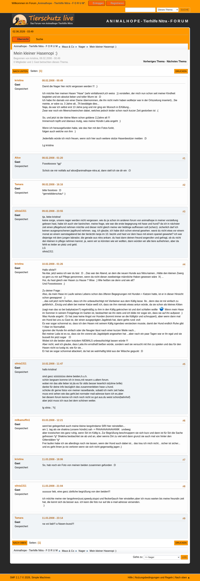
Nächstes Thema (176, 61)
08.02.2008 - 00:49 (52, 80)
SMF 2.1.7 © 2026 (20, 577)
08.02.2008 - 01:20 (52, 158)
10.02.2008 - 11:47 (52, 363)
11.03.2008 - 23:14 (52, 518)
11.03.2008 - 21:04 (52, 486)
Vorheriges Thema (154, 61)
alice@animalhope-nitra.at (85, 170)
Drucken (181, 71)
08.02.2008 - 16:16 (52, 184)
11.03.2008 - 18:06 (52, 459)
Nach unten (20, 71)
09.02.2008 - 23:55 (52, 211)
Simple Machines (40, 577)
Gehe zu (137, 557)
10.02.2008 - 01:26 (52, 264)
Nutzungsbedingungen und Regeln (154, 577)
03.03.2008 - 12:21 (52, 420)
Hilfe (130, 577)
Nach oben (19, 543)
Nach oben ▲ (182, 577)
